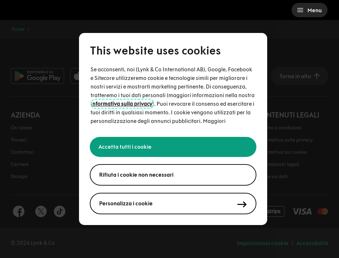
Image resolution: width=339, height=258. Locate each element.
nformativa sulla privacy (122, 103)
